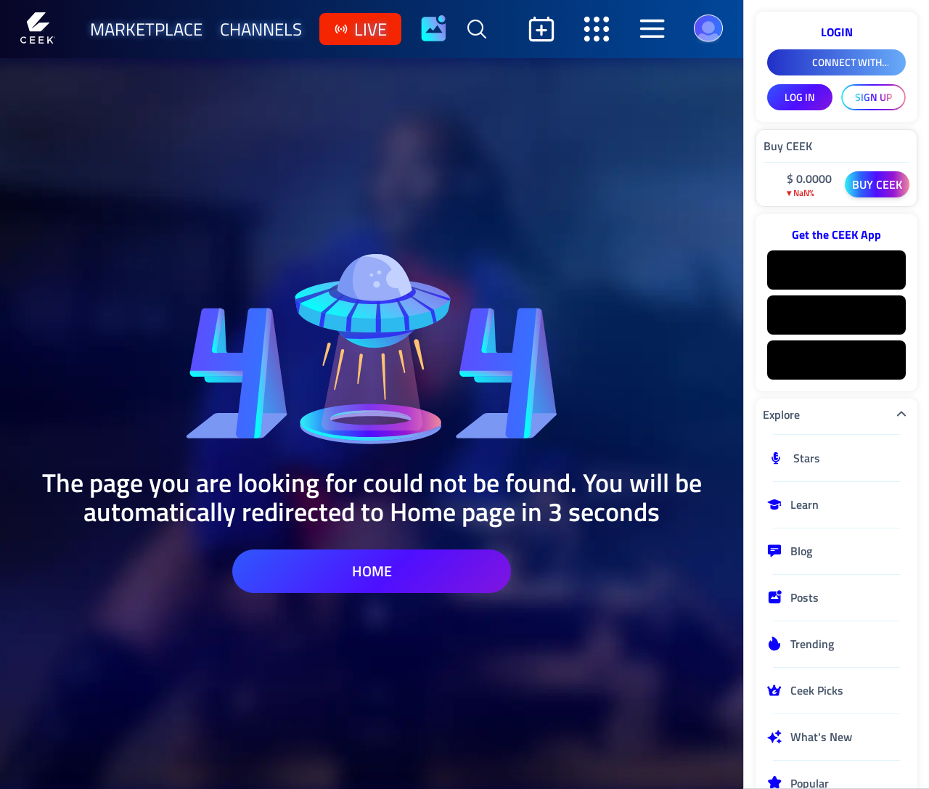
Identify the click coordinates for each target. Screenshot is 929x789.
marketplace (146, 29)
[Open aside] (652, 29)
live (360, 29)
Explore (836, 414)
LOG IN (800, 97)
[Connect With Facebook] (836, 62)
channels (261, 29)
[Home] (37, 29)
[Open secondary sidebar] (597, 29)
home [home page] (372, 571)
